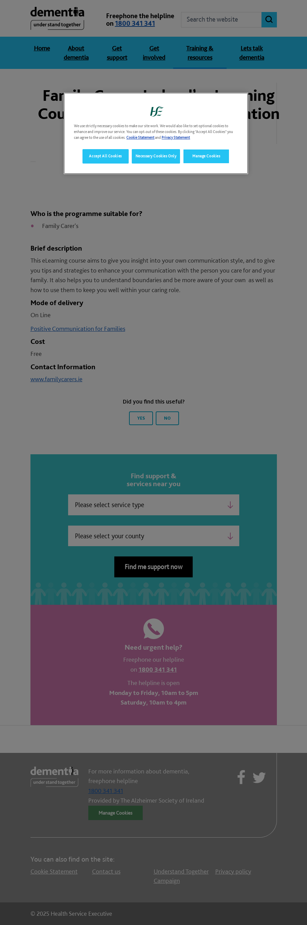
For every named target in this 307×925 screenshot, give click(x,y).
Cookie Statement (140, 137)
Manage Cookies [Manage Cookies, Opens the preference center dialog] (206, 156)
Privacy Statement (176, 137)
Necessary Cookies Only (156, 156)
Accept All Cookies (105, 156)
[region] (156, 133)
